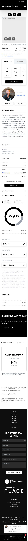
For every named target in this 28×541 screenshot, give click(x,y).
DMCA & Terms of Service (15, 539)
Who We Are (14, 425)
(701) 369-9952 (14, 506)
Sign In (22, 1)
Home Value (14, 422)
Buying (14, 416)
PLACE (16, 519)
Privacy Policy (5, 539)
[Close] (25, 526)
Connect (14, 427)
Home (14, 412)
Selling (14, 418)
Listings (14, 414)
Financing (14, 420)
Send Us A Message (14, 472)
